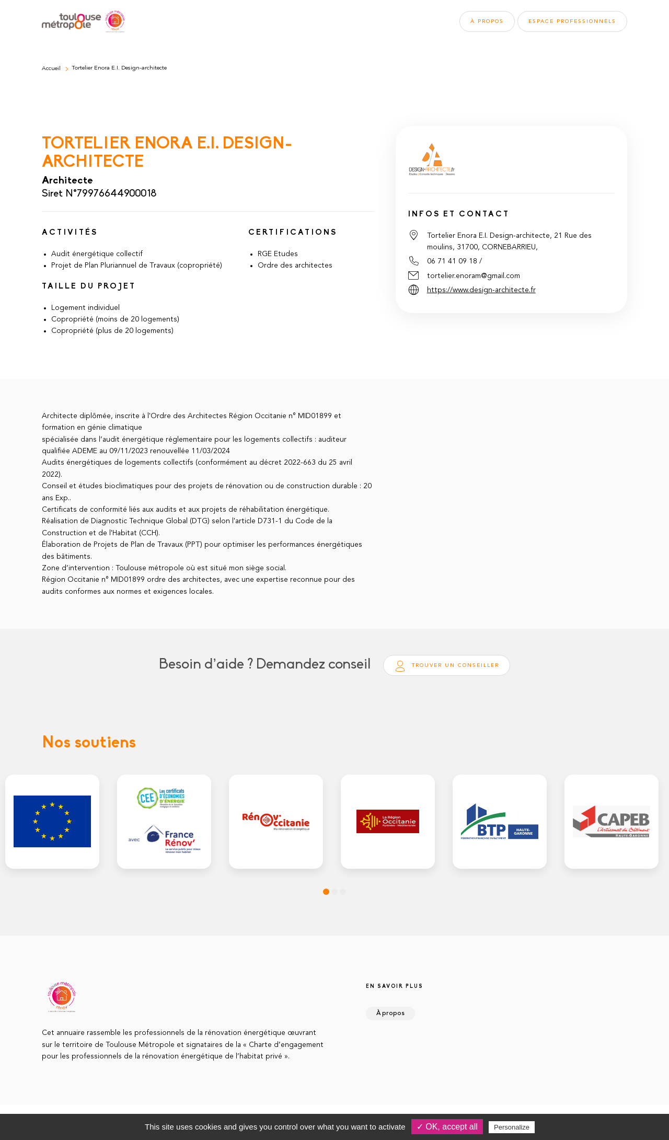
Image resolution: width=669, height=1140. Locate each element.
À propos (487, 21)
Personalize (511, 1127)
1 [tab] (326, 891)
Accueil (51, 69)
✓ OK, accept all (447, 1126)
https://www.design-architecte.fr (481, 290)
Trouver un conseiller (446, 666)
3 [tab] (343, 891)
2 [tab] (334, 891)
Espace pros (572, 21)
